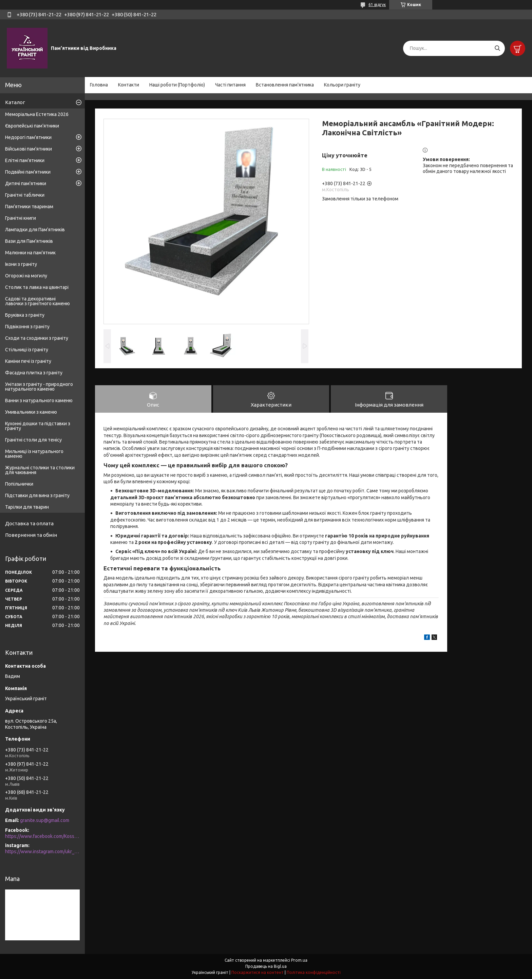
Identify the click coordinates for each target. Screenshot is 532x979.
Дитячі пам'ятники (25, 183)
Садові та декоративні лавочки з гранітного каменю (37, 301)
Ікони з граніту (21, 264)
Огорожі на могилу (26, 275)
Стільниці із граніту (26, 349)
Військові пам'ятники (28, 149)
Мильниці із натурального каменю (34, 454)
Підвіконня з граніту (27, 326)
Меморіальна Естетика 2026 (37, 114)
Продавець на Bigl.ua (266, 966)
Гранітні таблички (24, 195)
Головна (99, 84)
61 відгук (377, 4)
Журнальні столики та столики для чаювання (40, 470)
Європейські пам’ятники (32, 126)
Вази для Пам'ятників (29, 241)
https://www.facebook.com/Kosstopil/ (42, 836)
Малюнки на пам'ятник (30, 252)
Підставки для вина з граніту (37, 495)
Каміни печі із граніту (28, 361)
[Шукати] (497, 48)
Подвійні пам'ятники (28, 172)
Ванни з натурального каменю (39, 400)
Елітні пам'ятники (24, 160)
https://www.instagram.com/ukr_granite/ (42, 851)
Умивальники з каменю (31, 412)
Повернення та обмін (31, 535)
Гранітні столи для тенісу (33, 440)
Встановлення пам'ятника (285, 84)
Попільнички (19, 484)
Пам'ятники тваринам (29, 206)
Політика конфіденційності (314, 972)
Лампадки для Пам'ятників (35, 229)
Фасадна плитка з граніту (33, 372)
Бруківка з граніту (24, 315)
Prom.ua (299, 960)
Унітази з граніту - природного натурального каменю (39, 386)
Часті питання (230, 84)
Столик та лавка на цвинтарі (37, 287)
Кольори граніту (342, 84)
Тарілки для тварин (27, 507)
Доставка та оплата (29, 523)
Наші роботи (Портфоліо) (177, 84)
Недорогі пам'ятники (28, 137)
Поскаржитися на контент (257, 972)
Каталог (15, 102)
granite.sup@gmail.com (44, 820)
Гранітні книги (20, 218)
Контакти (128, 84)
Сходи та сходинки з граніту (36, 338)
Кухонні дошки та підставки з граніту (37, 426)
